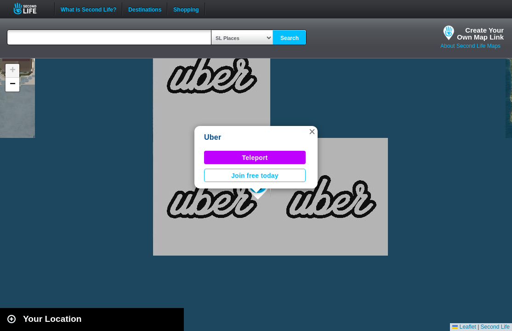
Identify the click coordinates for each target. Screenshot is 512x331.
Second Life (30, 8)
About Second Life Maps (470, 46)
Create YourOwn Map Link (480, 33)
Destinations (144, 8)
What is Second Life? (88, 8)
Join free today (255, 175)
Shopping (186, 8)
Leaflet (464, 327)
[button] (312, 131)
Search (289, 38)
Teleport (255, 157)
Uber (212, 137)
